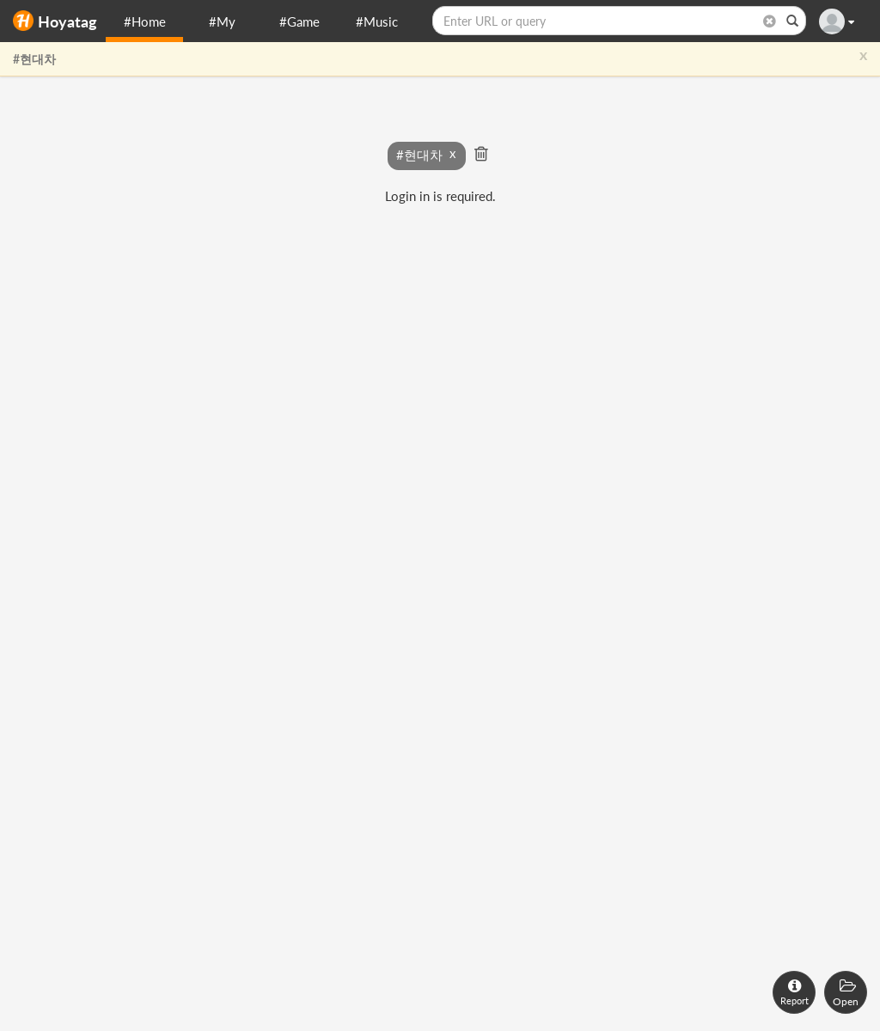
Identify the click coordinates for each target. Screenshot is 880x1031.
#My (222, 21)
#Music (377, 21)
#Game (299, 21)
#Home (145, 21)
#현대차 (34, 59)
